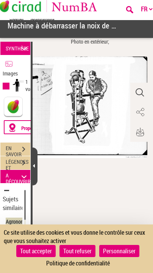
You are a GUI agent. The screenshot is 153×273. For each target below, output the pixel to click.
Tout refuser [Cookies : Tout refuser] (77, 251)
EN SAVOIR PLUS (18, 150)
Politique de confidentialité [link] (78, 263)
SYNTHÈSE (17, 48)
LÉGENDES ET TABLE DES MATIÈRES (18, 164)
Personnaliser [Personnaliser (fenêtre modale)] (119, 251)
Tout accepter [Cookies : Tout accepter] (36, 251)
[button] (139, 92)
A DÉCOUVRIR (18, 176)
